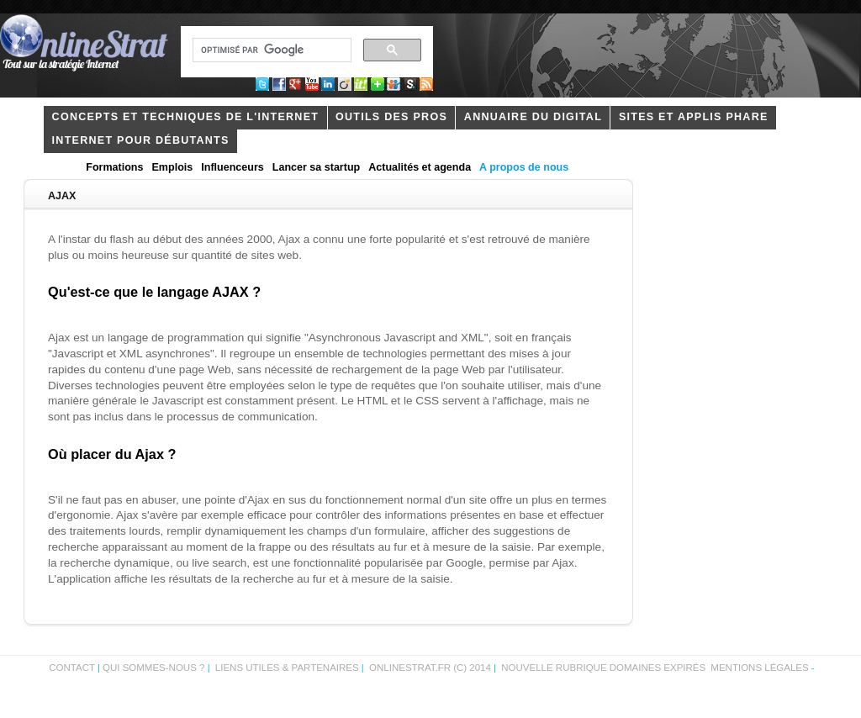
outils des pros (391, 117)
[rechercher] (270, 50)
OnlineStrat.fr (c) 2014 (430, 668)
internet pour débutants (141, 140)
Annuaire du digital (533, 117)
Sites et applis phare (694, 117)
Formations (114, 167)
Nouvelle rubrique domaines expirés (603, 668)
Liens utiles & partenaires (287, 668)
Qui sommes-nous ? (155, 668)
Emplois (172, 167)
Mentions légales (759, 668)
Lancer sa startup (316, 167)
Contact (72, 668)
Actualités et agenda (419, 167)
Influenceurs (232, 167)
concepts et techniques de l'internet (186, 117)
